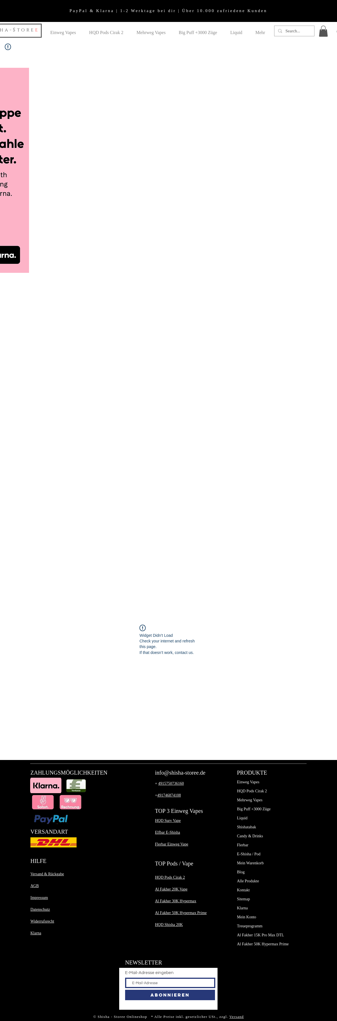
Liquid (242, 818)
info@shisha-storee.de (180, 773)
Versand (236, 1017)
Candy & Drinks (250, 836)
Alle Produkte (248, 881)
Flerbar (242, 845)
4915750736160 (171, 783)
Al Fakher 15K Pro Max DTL (260, 935)
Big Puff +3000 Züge (254, 809)
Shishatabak (246, 827)
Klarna (242, 908)
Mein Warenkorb (250, 863)
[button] (323, 31)
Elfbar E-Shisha (167, 832)
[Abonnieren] (170, 995)
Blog (241, 872)
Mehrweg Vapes (249, 800)
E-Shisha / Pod (248, 854)
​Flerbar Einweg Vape (171, 844)
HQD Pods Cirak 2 (252, 791)
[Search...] (293, 31)
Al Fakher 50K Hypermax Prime (263, 944)
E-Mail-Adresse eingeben (149, 973)
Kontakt (243, 890)
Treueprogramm (249, 926)
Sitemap (243, 899)
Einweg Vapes (248, 782)
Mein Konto (246, 917)
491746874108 (169, 795)
